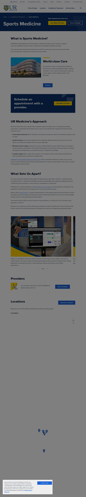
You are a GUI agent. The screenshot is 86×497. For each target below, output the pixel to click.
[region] (28, 486)
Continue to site (44, 483)
